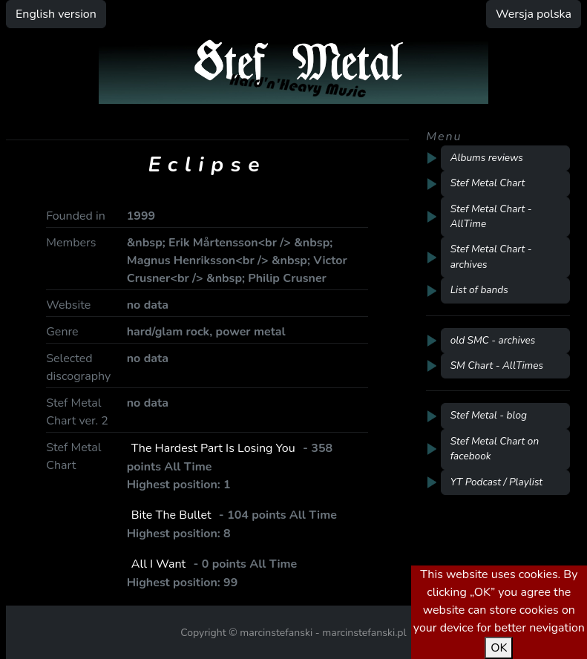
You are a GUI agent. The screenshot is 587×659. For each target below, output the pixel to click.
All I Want (158, 564)
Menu (444, 136)
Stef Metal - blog (488, 415)
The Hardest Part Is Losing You (213, 448)
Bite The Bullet (171, 515)
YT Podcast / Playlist (496, 482)
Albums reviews (486, 158)
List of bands (479, 290)
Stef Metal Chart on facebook (495, 448)
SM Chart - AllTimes (496, 365)
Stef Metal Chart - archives (491, 256)
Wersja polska (533, 14)
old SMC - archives (493, 340)
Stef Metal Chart (487, 183)
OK (499, 648)
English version (56, 14)
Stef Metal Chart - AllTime (491, 216)
